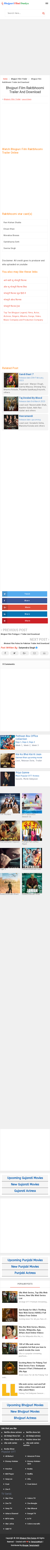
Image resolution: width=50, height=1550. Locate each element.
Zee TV (8, 1503)
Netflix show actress (13, 1432)
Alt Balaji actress (33, 1436)
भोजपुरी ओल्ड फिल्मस (12, 300)
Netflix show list (33, 1432)
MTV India (9, 1519)
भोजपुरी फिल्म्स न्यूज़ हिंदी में (15, 293)
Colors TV (31, 1498)
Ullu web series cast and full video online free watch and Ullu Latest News (32, 1387)
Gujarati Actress (25, 1191)
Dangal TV (31, 1514)
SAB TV (8, 1529)
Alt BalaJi (9, 1456)
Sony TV (8, 1508)
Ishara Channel (11, 1514)
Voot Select (32, 1484)
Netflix (30, 1474)
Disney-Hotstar (11, 1461)
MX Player (9, 1474)
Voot (7, 1484)
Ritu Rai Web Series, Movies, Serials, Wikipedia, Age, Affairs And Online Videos (32, 1330)
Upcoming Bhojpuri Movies (25, 1405)
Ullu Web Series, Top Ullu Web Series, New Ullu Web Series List (33, 1295)
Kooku (30, 1469)
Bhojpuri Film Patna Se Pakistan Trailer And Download (26, 643)
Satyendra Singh (27, 647)
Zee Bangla (32, 1503)
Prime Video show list (13, 1439)
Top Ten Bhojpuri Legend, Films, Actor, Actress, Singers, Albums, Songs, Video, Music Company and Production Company (23, 316)
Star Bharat (32, 1508)
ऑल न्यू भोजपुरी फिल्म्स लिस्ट (15, 287)
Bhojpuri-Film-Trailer (12, 99)
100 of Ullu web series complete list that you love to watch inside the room (32, 1347)
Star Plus (9, 1498)
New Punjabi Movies (25, 1266)
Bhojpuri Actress (25, 1418)
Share (16, 600)
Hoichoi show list (33, 1439)
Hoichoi (8, 1469)
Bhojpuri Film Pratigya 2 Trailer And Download (20, 634)
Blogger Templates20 (30, 1545)
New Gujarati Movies (25, 1184)
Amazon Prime (33, 1456)
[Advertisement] (25, 47)
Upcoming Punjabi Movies (25, 1260)
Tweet (16, 594)
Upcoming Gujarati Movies (25, 1178)
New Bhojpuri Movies (25, 1411)
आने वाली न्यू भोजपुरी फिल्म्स (15, 280)
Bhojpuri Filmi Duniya (28, 1538)
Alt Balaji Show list (12, 1436)
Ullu (29, 1479)
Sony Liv (8, 1479)
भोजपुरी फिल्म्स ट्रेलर (12, 306)
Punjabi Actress (25, 1273)
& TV (29, 1519)
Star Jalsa (9, 1524)
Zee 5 (7, 1489)
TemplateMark (36, 1542)
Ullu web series (10, 1443)
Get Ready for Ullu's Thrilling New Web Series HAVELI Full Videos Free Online (32, 1313)
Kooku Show (9, 1449)
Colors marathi (33, 1524)
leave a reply (26, 99)
